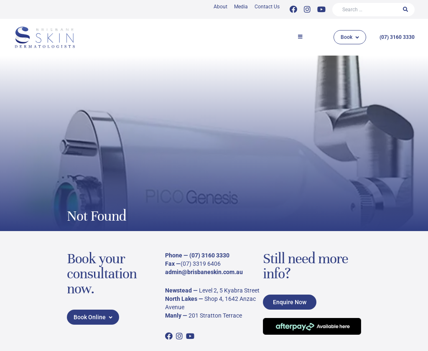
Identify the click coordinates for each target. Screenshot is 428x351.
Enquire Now (289, 302)
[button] (298, 37)
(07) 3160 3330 (397, 37)
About (220, 7)
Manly (173, 315)
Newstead (178, 290)
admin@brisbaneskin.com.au (204, 272)
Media (241, 7)
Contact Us (267, 7)
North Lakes (181, 298)
